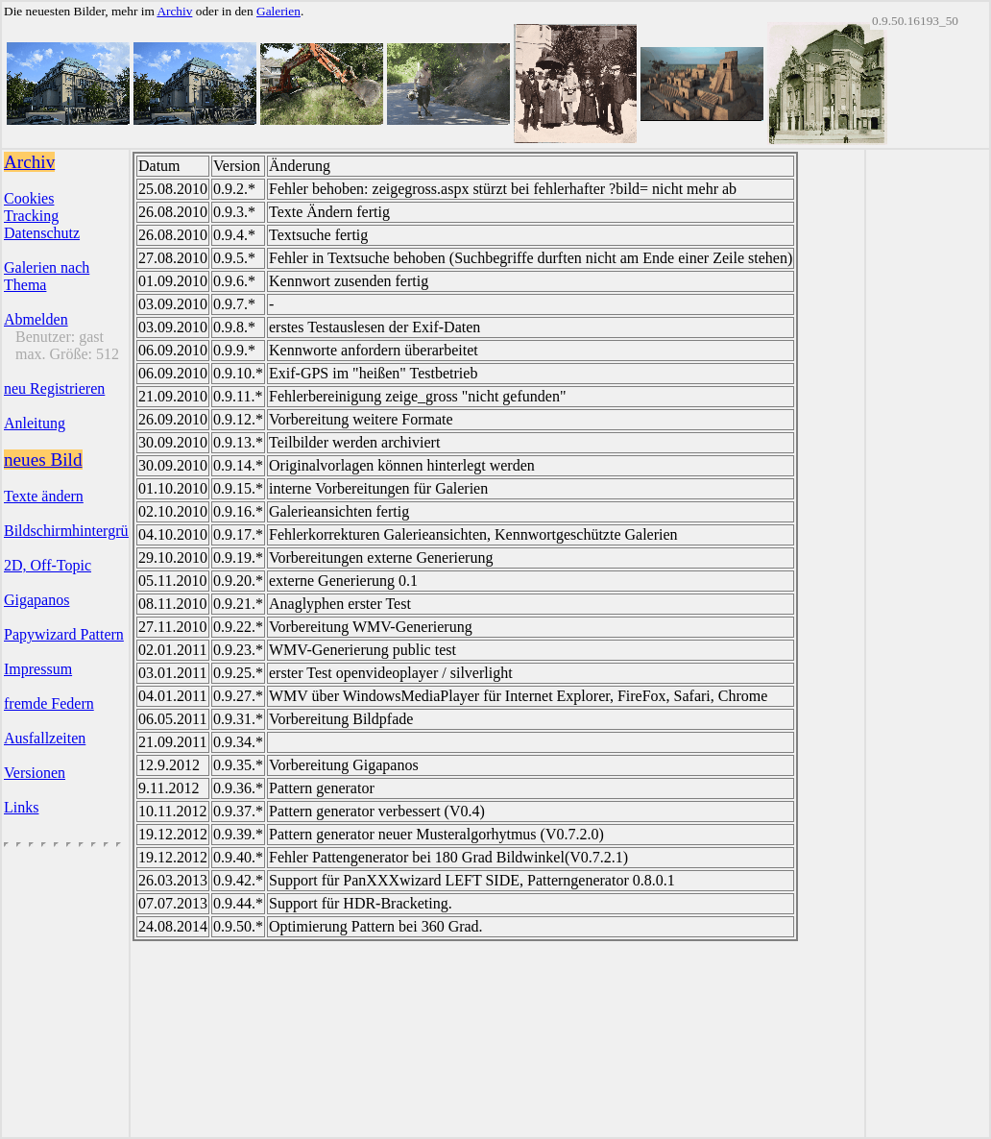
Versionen (34, 772)
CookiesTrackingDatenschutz (42, 215)
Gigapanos (36, 600)
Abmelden (36, 319)
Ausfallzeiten (44, 738)
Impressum (38, 669)
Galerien (278, 11)
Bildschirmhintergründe (77, 530)
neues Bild (43, 459)
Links (21, 807)
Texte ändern (44, 496)
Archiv (174, 11)
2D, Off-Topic (47, 565)
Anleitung (34, 423)
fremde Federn (49, 703)
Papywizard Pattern (64, 634)
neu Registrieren (54, 388)
